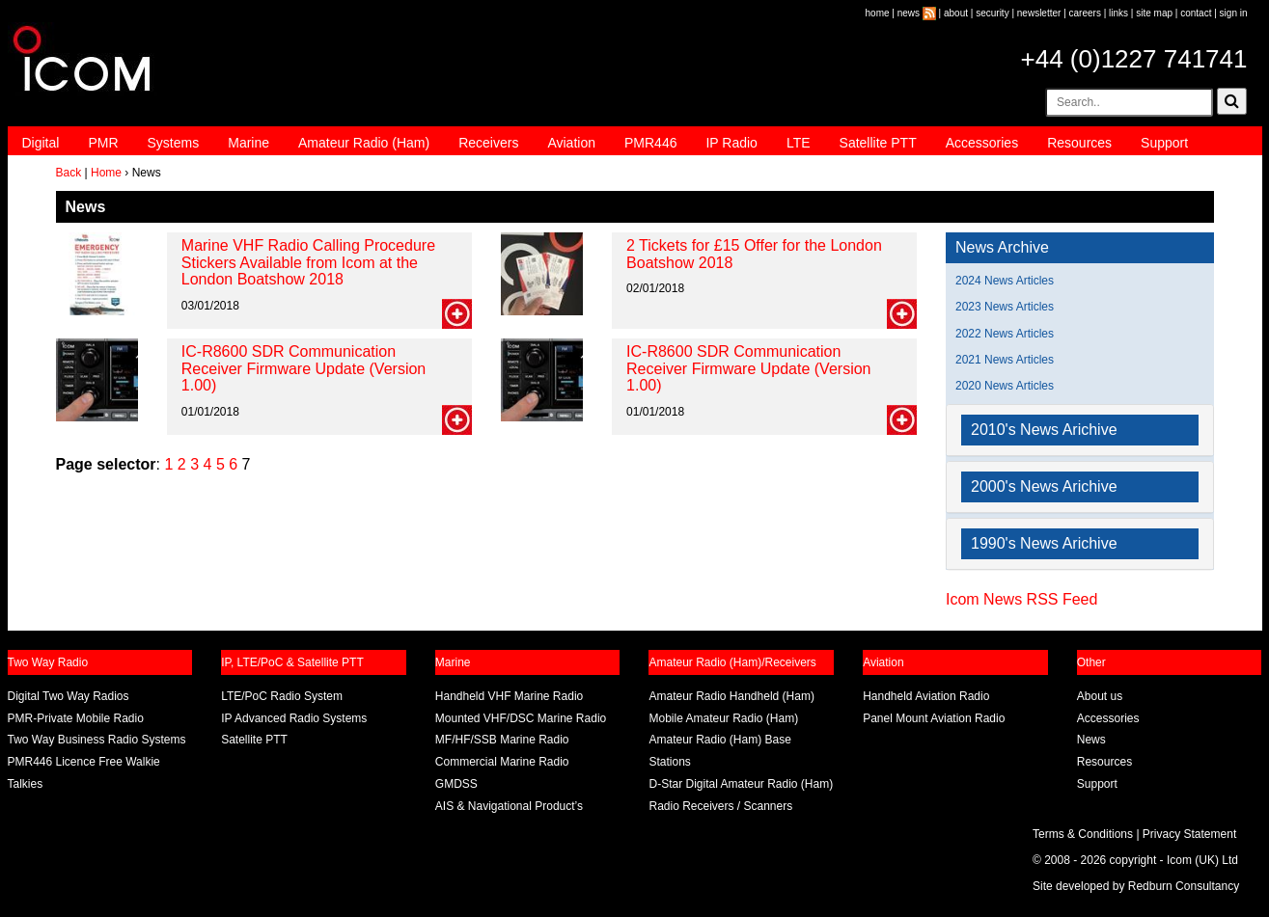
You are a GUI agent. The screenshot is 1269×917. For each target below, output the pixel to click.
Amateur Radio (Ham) (363, 142)
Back (69, 172)
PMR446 (650, 142)
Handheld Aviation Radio (926, 696)
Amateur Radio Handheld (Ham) (731, 696)
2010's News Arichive (1044, 429)
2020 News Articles (1004, 385)
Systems (174, 142)
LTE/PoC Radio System (282, 696)
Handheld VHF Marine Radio (509, 696)
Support (1164, 142)
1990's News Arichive (1044, 543)
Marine (248, 142)
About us (1099, 696)
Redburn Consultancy (1183, 886)
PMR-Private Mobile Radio (76, 718)
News (1091, 739)
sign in (1234, 13)
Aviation (571, 142)
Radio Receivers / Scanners (720, 806)
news (908, 13)
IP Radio (731, 142)
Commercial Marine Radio (502, 762)
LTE (798, 142)
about (956, 13)
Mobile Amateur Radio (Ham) (723, 718)
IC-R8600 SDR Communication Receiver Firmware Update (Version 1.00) (303, 368)
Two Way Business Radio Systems (97, 739)
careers (1085, 13)
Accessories (982, 142)
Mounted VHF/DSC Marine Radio (520, 718)
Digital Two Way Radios (68, 696)
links (1118, 13)
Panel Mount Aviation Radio (934, 718)
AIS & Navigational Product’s (509, 806)
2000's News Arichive (1044, 486)
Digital (41, 142)
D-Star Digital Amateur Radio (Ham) (740, 784)
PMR (103, 142)
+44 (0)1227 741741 (1134, 58)
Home (106, 172)
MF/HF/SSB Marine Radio (502, 739)
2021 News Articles (1004, 359)
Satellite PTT (878, 142)
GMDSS (456, 784)
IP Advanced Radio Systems (294, 718)
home (878, 13)
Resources (1079, 142)
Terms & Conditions (1083, 834)
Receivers (488, 142)
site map (1154, 13)
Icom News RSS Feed (1021, 599)
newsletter (1039, 13)
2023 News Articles (1004, 306)
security (992, 13)
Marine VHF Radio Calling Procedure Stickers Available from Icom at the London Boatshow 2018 (308, 262)
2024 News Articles (1004, 280)
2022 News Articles (1004, 333)
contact (1195, 13)
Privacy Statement (1189, 834)
